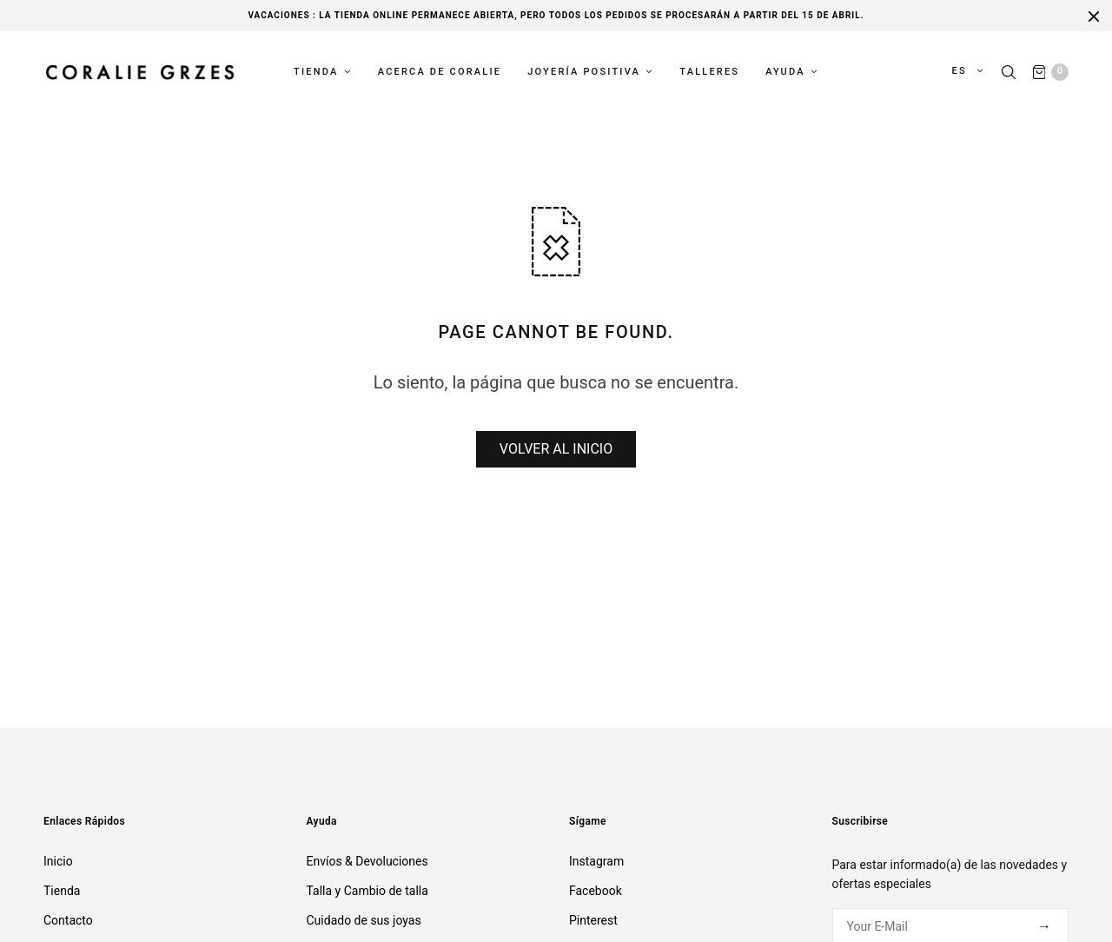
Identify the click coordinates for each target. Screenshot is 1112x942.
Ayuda (784, 70)
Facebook (595, 891)
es (960, 70)
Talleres (709, 70)
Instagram (596, 861)
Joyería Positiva (583, 70)
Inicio (58, 861)
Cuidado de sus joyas (364, 920)
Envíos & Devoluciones (367, 861)
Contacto (68, 920)
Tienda (316, 70)
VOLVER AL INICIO (556, 449)
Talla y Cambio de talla (367, 891)
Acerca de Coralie (440, 70)
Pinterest (593, 920)
